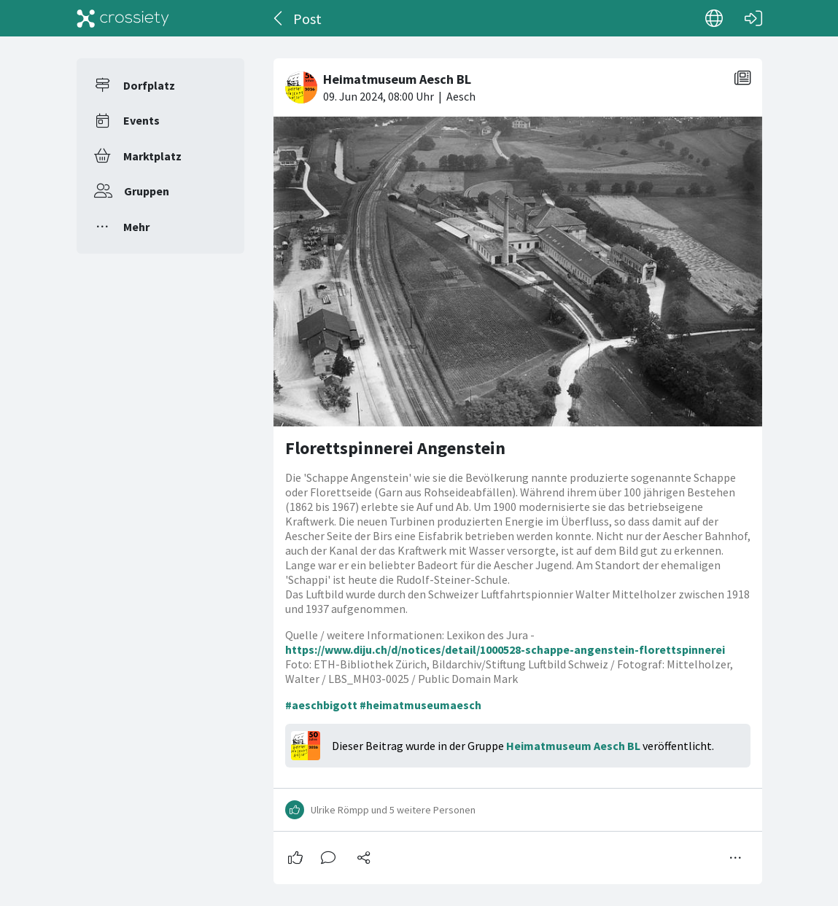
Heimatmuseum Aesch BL (573, 745)
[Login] (753, 18)
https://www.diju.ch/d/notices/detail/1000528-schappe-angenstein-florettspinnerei (505, 649)
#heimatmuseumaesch (420, 705)
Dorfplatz (149, 85)
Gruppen (146, 191)
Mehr (136, 226)
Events (141, 120)
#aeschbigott (321, 705)
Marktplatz (152, 156)
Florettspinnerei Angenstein (395, 448)
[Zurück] (279, 18)
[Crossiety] (123, 18)
